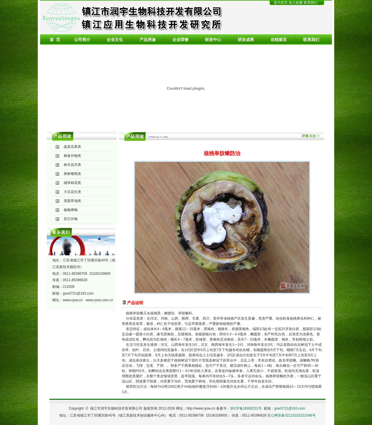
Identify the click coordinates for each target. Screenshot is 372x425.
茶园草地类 (72, 201)
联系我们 (311, 3)
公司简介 (82, 39)
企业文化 (115, 39)
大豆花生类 (72, 192)
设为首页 (281, 3)
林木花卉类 (72, 165)
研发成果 (246, 39)
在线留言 (279, 39)
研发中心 (213, 39)
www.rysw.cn (73, 300)
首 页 (55, 39)
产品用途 (148, 39)
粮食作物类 (72, 156)
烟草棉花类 (72, 183)
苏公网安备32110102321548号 (291, 415)
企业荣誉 (180, 39)
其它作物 (71, 219)
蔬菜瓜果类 (72, 147)
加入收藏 (296, 3)
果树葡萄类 (72, 174)
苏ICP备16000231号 (246, 408)
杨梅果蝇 (71, 210)
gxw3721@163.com (78, 293)
